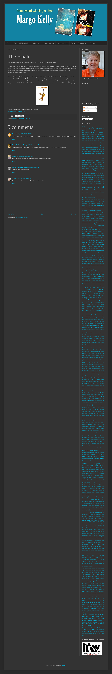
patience (102, 437)
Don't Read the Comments (91, 250)
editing (88, 253)
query (102, 460)
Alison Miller (97, 140)
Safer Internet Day (92, 482)
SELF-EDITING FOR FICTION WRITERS (93, 494)
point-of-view (85, 445)
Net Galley (90, 417)
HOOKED (98, 306)
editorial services (94, 253)
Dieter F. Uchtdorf (91, 248)
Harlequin (94, 299)
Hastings (87, 300)
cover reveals (86, 233)
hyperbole (92, 314)
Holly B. (84, 306)
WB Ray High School (99, 591)
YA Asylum (90, 627)
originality (95, 432)
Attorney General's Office (88, 156)
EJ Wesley (94, 255)
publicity (96, 456)
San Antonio (99, 482)
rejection (96, 473)
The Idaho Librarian (98, 553)
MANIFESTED (91, 379)
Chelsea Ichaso (100, 212)
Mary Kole (94, 385)
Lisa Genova (97, 370)
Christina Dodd (94, 216)
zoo (83, 635)
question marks (95, 461)
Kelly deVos (101, 349)
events (88, 265)
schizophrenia (85, 490)
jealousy (87, 336)
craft (91, 233)
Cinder (83, 220)
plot (90, 443)
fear (87, 270)
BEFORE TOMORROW (92, 168)
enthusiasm (88, 263)
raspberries (102, 467)
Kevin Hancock (100, 351)
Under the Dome (86, 580)
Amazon (84, 143)
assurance (102, 155)
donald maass (100, 250)
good (83, 289)
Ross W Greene (96, 481)
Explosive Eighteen (94, 267)
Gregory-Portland (97, 293)
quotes (98, 464)
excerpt (97, 265)
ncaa (100, 415)
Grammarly (84, 291)
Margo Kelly (100, 379)
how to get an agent (87, 310)
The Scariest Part (98, 563)
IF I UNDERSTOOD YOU (97, 321)
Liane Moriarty (101, 366)
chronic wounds (86, 218)
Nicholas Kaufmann (94, 418)
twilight (98, 576)
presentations (85, 450)
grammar (101, 289)
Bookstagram (91, 194)
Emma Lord (90, 261)
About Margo (48, 43)
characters (98, 210)
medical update (100, 387)
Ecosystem (102, 252)
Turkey (93, 576)
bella (100, 168)
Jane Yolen (90, 334)
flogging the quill (95, 278)
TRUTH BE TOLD (86, 576)
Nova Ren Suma (89, 422)
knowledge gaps (94, 357)
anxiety (92, 151)
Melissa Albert (93, 389)
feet (103, 270)
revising (84, 479)
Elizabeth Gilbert (97, 259)
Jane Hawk (84, 334)
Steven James (93, 520)
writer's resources (96, 610)
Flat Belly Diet (98, 276)
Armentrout (92, 153)
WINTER (84, 600)
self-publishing (85, 496)
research (89, 477)
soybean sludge (85, 512)
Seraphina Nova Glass (99, 496)
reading (88, 471)
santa (103, 482)
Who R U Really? (21, 43)
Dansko (84, 240)
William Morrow (97, 598)
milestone (84, 396)
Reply (13, 139)
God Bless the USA (100, 287)
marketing (84, 383)
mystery (93, 404)
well (83, 595)
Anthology (99, 149)
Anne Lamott (85, 149)
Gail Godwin (90, 283)
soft (103, 505)
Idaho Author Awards (94, 315)
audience (100, 156)
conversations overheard (88, 229)
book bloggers (97, 183)
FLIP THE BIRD (86, 278)
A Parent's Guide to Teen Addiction (95, 130)
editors (99, 253)
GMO (94, 287)
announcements (92, 149)
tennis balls (101, 535)
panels (91, 435)
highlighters (93, 304)
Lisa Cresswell (90, 370)
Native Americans (100, 413)
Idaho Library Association (95, 317)
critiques (102, 235)
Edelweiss (84, 253)
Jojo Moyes (91, 340)
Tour (90, 574)
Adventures (84, 138)
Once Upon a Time (87, 426)
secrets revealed (100, 492)
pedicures (84, 439)
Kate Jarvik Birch (97, 347)
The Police (91, 561)
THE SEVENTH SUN (90, 565)
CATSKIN (84, 209)
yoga (103, 629)
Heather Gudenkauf (90, 302)
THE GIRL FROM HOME (98, 550)
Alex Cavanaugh (89, 140)
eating (97, 252)
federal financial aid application (95, 270)
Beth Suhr (94, 171)
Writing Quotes (92, 620)
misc (102, 396)
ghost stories (96, 285)
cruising (92, 237)
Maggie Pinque (97, 377)
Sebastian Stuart (91, 492)
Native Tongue (85, 415)
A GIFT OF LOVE (91, 128)
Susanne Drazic (92, 529)
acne (90, 134)
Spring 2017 (93, 514)
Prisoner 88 (91, 452)
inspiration (96, 327)
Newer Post (11, 214)
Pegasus (88, 439)
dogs (83, 250)
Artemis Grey (101, 153)
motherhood (84, 400)
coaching (88, 222)
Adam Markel (101, 134)
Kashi (95, 345)
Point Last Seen (100, 443)
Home (42, 214)
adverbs (89, 138)
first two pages (100, 274)
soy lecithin (101, 510)
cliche (101, 220)
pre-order (102, 446)
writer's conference (95, 608)
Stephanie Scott (100, 518)
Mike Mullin (101, 394)
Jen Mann (92, 336)
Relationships (101, 473)
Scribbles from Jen (100, 490)
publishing (90, 458)
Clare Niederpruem (89, 220)
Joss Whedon (101, 342)
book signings (94, 190)
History (98, 304)
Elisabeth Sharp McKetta (95, 257)
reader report (92, 469)
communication (85, 225)
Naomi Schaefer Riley (95, 407)
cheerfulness (93, 212)
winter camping (90, 600)
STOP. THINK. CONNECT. (96, 522)
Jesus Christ (101, 338)
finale (20, 118)
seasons (84, 492)
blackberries (101, 175)
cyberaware (84, 238)
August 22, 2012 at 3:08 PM (31, 167)
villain (94, 587)
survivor (99, 527)
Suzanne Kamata (100, 529)
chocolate (96, 214)
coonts (96, 229)
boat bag (91, 181)
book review (96, 187)
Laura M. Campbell (18, 145)
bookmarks (91, 192)
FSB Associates (99, 282)
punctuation (84, 460)
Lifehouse (94, 368)
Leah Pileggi (97, 362)
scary (88, 488)
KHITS (89, 353)
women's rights (97, 600)
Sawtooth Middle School (88, 486)
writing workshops (98, 622)
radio (88, 465)
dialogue (84, 248)
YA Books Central (98, 627)
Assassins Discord (95, 155)
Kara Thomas (91, 345)
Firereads (84, 274)
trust (103, 574)
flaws (103, 276)
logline (94, 374)
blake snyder (15, 118)
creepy (102, 233)
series (90, 497)
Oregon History (100, 430)
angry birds (95, 147)
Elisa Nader (85, 257)
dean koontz (98, 242)
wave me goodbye (90, 591)
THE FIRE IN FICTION (94, 548)
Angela (14, 156)
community (93, 225)
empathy (100, 261)
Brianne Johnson (89, 197)
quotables (84, 463)
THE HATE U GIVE (97, 551)
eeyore (83, 255)
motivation (91, 400)
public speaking (87, 456)
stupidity (95, 525)
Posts (85, 107)
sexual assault (95, 497)
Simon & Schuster (96, 503)
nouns (83, 422)
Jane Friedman (101, 332)
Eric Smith (99, 263)
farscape (92, 269)
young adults (86, 631)
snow (101, 505)
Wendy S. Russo (88, 595)
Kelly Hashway (85, 351)
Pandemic (87, 435)
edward (102, 253)
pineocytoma (93, 441)
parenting (84, 437)
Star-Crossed (101, 516)
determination (101, 246)
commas (102, 224)
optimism (95, 430)
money (88, 398)
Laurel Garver (88, 360)
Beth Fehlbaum (88, 171)
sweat (91, 531)
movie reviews (98, 400)
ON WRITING (89, 424)
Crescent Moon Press (87, 235)
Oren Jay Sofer (85, 432)
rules (83, 482)
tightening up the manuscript (93, 570)
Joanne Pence (85, 340)
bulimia (92, 201)
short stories (95, 501)
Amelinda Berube (100, 143)
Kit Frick (89, 357)
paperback (95, 435)
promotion (97, 452)
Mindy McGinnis (92, 396)
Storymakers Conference (98, 523)
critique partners (96, 235)
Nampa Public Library (98, 405)
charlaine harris (86, 212)
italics (90, 331)
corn (99, 229)
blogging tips (92, 179)
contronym (102, 227)
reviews (102, 477)
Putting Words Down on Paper (94, 460)
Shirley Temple (88, 501)
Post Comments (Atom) (21, 217)
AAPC (86, 134)
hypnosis (97, 314)
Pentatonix (93, 439)
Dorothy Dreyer (86, 252)
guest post (88, 295)
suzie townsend (85, 531)
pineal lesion (87, 441)
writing (85, 614)
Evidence (93, 265)
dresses (92, 252)
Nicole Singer (85, 420)
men (100, 390)
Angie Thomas (89, 147)
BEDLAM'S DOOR (100, 166)
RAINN (92, 465)
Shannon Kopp (101, 497)
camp (89, 205)
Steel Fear (84, 518)
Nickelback (101, 418)
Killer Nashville (95, 353)
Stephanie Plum (92, 518)
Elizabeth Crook (89, 259)
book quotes (90, 187)
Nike (90, 420)
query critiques (86, 461)
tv (95, 576)
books (102, 192)
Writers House (90, 612)
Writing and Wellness (94, 614)
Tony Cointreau (101, 572)
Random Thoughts (90, 467)
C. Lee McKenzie (91, 203)
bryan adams (85, 201)
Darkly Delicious (96, 240)
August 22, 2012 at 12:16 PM (25, 156)
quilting (102, 462)
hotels (83, 308)
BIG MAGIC (88, 173)
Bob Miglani (96, 181)
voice (102, 587)
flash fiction (90, 276)
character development (88, 210)
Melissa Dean (101, 389)
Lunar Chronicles (97, 375)
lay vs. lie (102, 360)
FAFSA (84, 269)
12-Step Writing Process (95, 127)
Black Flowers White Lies (92, 175)
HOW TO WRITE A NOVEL (97, 312)
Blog (8, 43)
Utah (83, 583)
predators (84, 448)
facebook (102, 267)
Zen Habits (91, 633)
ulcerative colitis (90, 578)
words (87, 602)
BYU (85, 203)
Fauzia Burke (98, 269)
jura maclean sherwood (91, 344)
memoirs (97, 390)
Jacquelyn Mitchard (96, 331)
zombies (102, 633)
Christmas (101, 216)
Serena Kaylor (85, 497)
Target (87, 533)
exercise (87, 267)
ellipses (102, 259)
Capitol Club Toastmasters (98, 207)
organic (90, 432)
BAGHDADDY (85, 164)
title (89, 572)
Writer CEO (93, 606)
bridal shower (97, 197)
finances (102, 272)
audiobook (88, 158)
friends (89, 282)
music (89, 404)
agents (100, 138)
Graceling (95, 289)
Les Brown (102, 364)
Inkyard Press (89, 325)
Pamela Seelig (96, 433)
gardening (96, 283)
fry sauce (93, 282)
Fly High (102, 278)
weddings (89, 593)
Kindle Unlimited (100, 355)
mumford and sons (89, 402)
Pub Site (102, 454)
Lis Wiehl (84, 370)
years (97, 629)
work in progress (95, 602)
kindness (84, 357)
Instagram (102, 327)
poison (91, 445)
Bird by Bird (99, 173)
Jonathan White (97, 340)
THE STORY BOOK (87, 567)
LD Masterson (85, 362)
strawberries (85, 525)
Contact (93, 43)
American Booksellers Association (90, 145)
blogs (98, 179)
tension (84, 537)
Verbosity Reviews (96, 585)
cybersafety (90, 239)
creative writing (97, 233)
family (88, 269)
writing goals (94, 616)
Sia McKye (101, 501)
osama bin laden (100, 432)
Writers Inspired (100, 611)
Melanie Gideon (86, 389)
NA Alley (89, 405)
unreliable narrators (99, 581)
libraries (89, 368)
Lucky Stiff (90, 375)
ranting (97, 467)
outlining (84, 433)
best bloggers (93, 170)
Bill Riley (93, 173)
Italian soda (85, 331)
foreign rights (88, 280)
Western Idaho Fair (97, 595)
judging (84, 344)
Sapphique (84, 484)
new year (88, 419)
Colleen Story (94, 222)
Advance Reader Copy (97, 136)
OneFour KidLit (96, 426)
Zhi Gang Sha (97, 633)
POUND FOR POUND (92, 446)
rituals (94, 479)
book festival (97, 185)
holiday (102, 304)
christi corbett (86, 216)
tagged (99, 531)
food (83, 280)
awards (94, 162)
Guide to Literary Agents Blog (97, 295)
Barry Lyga (84, 166)
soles (83, 507)
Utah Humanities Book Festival (92, 583)
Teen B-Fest (98, 533)
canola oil (88, 207)
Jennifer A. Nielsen (99, 336)
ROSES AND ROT (89, 481)
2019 (101, 127)
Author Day (96, 158)
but (95, 201)
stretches (90, 525)
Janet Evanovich (97, 334)
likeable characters (100, 368)
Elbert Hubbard (101, 255)
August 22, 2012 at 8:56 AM (31, 145)
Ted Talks (92, 533)
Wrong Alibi (95, 625)
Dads (95, 238)
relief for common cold (88, 475)
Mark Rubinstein (100, 381)
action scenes (94, 134)
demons (95, 246)
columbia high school (95, 224)
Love (86, 376)
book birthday (90, 183)
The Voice (95, 566)
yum (94, 631)
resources (99, 477)
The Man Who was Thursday (94, 555)
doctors (102, 248)
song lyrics (89, 509)
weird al (102, 593)
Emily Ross (84, 261)
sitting (93, 505)
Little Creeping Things (92, 372)
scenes (103, 488)
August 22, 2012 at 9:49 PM (24, 178)
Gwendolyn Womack (87, 297)
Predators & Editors (92, 448)
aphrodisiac (96, 151)
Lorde (83, 375)
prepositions (101, 448)
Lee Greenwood (95, 364)
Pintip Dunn (99, 441)
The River (91, 563)
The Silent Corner (100, 565)
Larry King (98, 359)
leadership (91, 362)
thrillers (102, 568)
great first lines (101, 291)
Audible (95, 156)
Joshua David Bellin (92, 342)
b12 (103, 162)
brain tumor (97, 195)
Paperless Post (101, 435)
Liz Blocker (89, 374)
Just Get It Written (100, 344)
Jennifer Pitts (85, 338)
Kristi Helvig (101, 357)
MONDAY (84, 398)
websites (84, 593)
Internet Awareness (100, 329)
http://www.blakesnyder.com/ (16, 111)
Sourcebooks (94, 510)
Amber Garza (91, 143)
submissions (101, 525)
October (95, 422)
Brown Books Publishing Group (89, 199)
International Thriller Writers (88, 329)
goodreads (88, 289)
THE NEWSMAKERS (92, 559)
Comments (87, 110)
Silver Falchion (85, 503)
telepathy (96, 535)
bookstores (96, 194)
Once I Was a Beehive (99, 424)
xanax (100, 625)
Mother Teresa (94, 398)
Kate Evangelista (89, 347)
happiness (89, 299)
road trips (98, 479)
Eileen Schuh (88, 255)
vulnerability (95, 589)
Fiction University (86, 272)
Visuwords (98, 587)
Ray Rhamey (85, 469)
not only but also (100, 420)
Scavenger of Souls (95, 488)
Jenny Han (90, 338)
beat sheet (93, 166)
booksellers (84, 194)
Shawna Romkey (95, 499)
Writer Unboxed (100, 606)
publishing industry (99, 458)
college (99, 222)
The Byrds (98, 538)
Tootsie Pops (85, 574)
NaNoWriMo (85, 407)
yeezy (100, 629)
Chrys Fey (92, 218)
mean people (93, 387)
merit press (101, 392)
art (96, 153)
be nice (89, 166)
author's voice (91, 160)
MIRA (99, 396)
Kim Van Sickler (86, 355)
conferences (101, 225)
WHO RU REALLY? (87, 598)
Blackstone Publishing (87, 177)
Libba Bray (84, 368)
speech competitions (96, 512)
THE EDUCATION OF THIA (93, 542)
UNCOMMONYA (99, 578)
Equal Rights (94, 263)
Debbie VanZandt (95, 244)
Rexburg (90, 479)
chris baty (102, 214)
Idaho (87, 316)
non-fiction (93, 420)
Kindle (93, 355)
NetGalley (95, 417)
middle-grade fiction (92, 394)
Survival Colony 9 (94, 527)
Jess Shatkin (96, 338)
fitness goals (85, 276)
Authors (97, 160)
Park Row (90, 437)
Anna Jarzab (101, 147)
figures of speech (94, 272)
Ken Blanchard (93, 351)
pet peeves (98, 439)
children (91, 214)
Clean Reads (96, 220)
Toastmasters (94, 572)
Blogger (63, 665)
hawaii (90, 300)
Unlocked (35, 43)
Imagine (84, 323)
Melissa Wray (92, 390)
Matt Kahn (99, 385)
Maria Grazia (85, 381)
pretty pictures (94, 450)
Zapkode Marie (85, 633)
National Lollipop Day (90, 413)
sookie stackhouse (96, 509)
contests (90, 227)
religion (97, 475)
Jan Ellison (95, 332)
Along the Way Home (98, 141)
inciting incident (89, 323)
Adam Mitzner (85, 136)
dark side (88, 240)
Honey (93, 306)
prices (99, 450)
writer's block (85, 608)
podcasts (94, 443)
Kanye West (85, 345)
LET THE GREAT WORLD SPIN (89, 366)
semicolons (91, 496)
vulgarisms (90, 589)
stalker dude (90, 516)
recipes (92, 471)
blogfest (84, 179)
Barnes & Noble (100, 164)
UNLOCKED (90, 582)
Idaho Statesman (93, 319)
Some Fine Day (88, 507)
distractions (98, 248)
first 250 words (91, 274)
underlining (94, 580)
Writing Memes (96, 618)
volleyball (84, 589)
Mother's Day (101, 398)
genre (91, 285)
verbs (103, 585)
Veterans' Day (85, 587)
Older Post (73, 214)
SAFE (86, 482)
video (90, 587)
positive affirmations (97, 445)
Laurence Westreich (95, 360)
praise (98, 446)
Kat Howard (99, 345)
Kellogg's (89, 349)
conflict (84, 227)
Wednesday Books (95, 593)
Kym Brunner (85, 359)
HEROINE (99, 302)
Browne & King (100, 199)
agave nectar (95, 138)
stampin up (96, 516)
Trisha (14, 178)
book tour (85, 192)
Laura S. (14, 134)
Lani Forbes (92, 359)
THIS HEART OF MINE (94, 568)
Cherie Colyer (85, 214)
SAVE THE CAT (26, 118)
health (99, 301)
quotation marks (91, 463)
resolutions (94, 477)
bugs (89, 201)
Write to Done (93, 604)
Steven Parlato (101, 520)
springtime (98, 514)
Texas (102, 537)
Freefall (93, 280)
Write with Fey (100, 604)
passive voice (97, 437)
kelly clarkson (95, 349)
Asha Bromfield (86, 155)
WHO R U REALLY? (97, 597)
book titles (101, 190)
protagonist (102, 452)
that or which (92, 538)
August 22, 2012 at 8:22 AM (25, 134)
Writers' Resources (78, 43)
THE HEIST (90, 553)
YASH (94, 629)
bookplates (97, 192)
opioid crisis (89, 430)
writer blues (85, 606)
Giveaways (88, 288)
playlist (87, 443)
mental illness (89, 392)
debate (88, 244)
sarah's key (90, 484)
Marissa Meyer (92, 381)
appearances (86, 153)
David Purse (91, 242)
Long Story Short (100, 374)
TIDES (83, 570)
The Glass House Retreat (87, 551)
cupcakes (102, 237)
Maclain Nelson (90, 377)
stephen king (86, 520)
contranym (96, 227)
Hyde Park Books (86, 314)
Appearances (62, 43)
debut (90, 246)
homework (89, 306)
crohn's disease (86, 237)
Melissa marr (85, 390)
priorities (87, 452)
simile (90, 503)
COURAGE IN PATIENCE (98, 231)
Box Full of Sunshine (90, 195)
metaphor (84, 394)
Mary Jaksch (101, 383)
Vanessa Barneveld (86, 585)
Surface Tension (85, 527)
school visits (92, 490)
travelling (99, 574)
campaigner (94, 205)
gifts (101, 285)
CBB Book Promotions (93, 209)
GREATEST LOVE (87, 293)
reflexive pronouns (89, 473)
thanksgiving (85, 538)
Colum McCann (85, 223)
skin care (97, 505)
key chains (84, 353)
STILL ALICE (85, 522)
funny (83, 283)
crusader (97, 237)
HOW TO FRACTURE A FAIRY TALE (94, 308)
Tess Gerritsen (97, 537)
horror (102, 306)
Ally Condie (90, 141)
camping (99, 205)
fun (103, 282)
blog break (102, 177)
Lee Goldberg (89, 364)
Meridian (95, 392)
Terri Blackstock (90, 537)
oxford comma (90, 433)
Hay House (95, 300)
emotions (95, 261)
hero (96, 302)
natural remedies (94, 415)
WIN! (103, 598)
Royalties (102, 481)
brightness (102, 197)
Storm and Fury (86, 523)
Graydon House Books (92, 291)
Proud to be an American (88, 454)
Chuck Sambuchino (100, 218)
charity (102, 210)
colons (103, 222)
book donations (89, 185)
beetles (83, 168)
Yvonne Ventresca (100, 631)
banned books (93, 164)
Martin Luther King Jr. (93, 383)
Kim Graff (102, 353)
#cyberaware (85, 127)
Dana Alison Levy (100, 238)
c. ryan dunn (98, 203)
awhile (99, 162)
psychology (97, 454)
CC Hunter (101, 209)
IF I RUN (88, 321)
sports (88, 514)
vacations (102, 583)
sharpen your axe (86, 499)
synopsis (95, 531)
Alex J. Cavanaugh (17, 167)
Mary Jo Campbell (86, 385)
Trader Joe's (94, 574)
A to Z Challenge (97, 132)
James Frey (89, 333)
